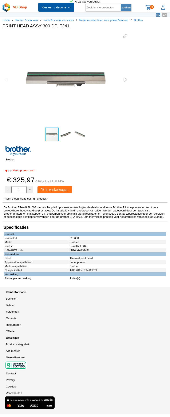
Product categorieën (18, 344)
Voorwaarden (14, 393)
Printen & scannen (27, 20)
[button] (125, 36)
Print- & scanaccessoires (59, 20)
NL (158, 14)
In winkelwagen (54, 189)
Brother (138, 20)
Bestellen (11, 298)
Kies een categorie (56, 7)
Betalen (10, 305)
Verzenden (12, 311)
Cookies (11, 386)
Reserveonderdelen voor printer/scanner (104, 20)
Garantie (11, 318)
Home (6, 20)
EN (165, 14)
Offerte (10, 331)
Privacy (10, 380)
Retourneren (13, 324)
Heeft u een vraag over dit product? (26, 198)
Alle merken (13, 350)
